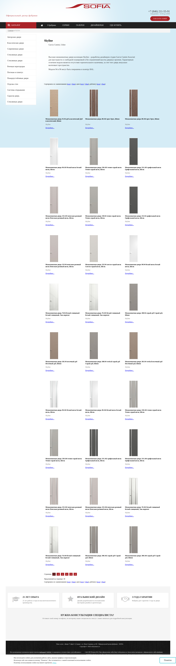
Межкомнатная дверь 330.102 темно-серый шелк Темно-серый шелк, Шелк (143, 411)
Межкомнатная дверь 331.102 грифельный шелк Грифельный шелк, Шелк (103, 460)
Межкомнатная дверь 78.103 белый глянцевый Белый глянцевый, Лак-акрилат (102, 314)
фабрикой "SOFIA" (45, 652)
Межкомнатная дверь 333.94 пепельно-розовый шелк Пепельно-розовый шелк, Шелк (63, 266)
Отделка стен (12, 84)
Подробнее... (50, 128)
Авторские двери (14, 37)
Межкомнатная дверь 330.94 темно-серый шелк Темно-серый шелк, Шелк (103, 217)
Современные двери (15, 49)
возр (68, 84)
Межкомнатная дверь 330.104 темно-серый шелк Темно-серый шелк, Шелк (64, 460)
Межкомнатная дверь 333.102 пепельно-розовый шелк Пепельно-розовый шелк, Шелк (64, 508)
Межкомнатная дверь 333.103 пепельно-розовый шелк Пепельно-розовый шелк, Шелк (64, 217)
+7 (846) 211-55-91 (159, 11)
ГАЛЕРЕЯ (80, 25)
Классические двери (15, 43)
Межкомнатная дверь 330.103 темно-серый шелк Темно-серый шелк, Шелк (103, 168)
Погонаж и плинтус (15, 72)
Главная (10, 30)
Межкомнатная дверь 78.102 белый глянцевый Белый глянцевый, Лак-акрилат (142, 508)
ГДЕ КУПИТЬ (115, 25)
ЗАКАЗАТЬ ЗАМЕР (160, 19)
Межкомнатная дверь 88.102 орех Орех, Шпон (102, 119)
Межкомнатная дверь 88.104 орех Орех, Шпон (142, 119)
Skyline (17, 30)
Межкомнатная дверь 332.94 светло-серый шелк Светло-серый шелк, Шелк (103, 266)
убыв (73, 84)
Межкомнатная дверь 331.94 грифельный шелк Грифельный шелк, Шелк (142, 217)
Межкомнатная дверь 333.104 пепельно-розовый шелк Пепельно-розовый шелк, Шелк (103, 508)
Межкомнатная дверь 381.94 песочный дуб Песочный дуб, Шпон (61, 363)
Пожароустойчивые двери (17, 78)
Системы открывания (16, 90)
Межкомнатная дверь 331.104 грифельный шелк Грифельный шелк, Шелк (143, 460)
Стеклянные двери (14, 55)
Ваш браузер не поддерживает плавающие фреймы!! (87, 630)
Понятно (168, 660)
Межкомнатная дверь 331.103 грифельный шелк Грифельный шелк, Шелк (143, 168)
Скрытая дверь (13, 96)
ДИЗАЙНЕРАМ (97, 25)
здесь (54, 663)
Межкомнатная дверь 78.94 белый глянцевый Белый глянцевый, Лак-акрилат (63, 314)
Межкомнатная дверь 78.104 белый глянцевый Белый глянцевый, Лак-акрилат (63, 557)
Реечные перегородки (16, 66)
